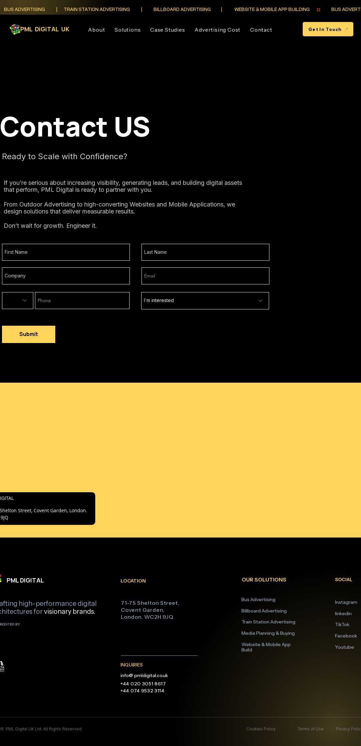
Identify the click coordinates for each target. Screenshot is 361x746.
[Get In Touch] (328, 29)
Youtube (344, 647)
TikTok (342, 624)
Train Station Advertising (268, 622)
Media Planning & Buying (268, 633)
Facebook (346, 636)
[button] (128, 29)
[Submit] (28, 334)
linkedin (343, 613)
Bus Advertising (258, 599)
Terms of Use (310, 728)
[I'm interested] (205, 300)
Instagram (346, 602)
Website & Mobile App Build (266, 647)
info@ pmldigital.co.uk (144, 675)
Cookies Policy (261, 728)
